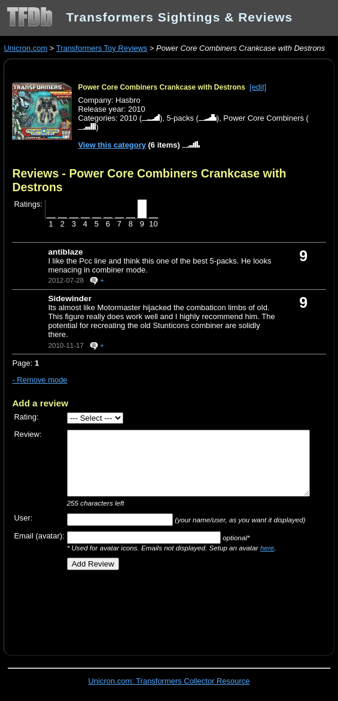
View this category (112, 144)
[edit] (257, 86)
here (267, 548)
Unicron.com (25, 48)
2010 (128, 118)
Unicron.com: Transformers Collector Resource (169, 680)
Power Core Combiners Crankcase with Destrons (161, 87)
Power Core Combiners (263, 118)
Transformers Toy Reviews (102, 48)
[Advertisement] (152, 608)
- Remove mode (39, 379)
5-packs (180, 118)
